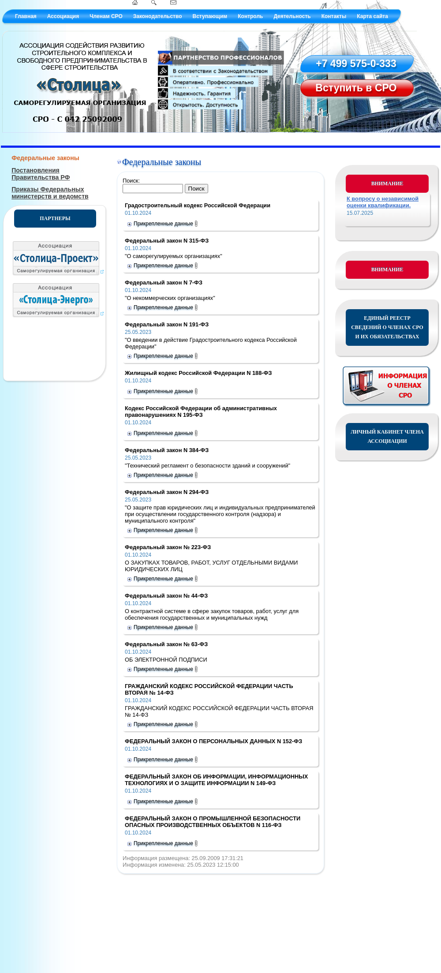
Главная (26, 16)
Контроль (250, 16)
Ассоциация (63, 16)
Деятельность (291, 16)
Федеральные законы (45, 157)
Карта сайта (372, 16)
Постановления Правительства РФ (40, 174)
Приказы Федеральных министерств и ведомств (50, 193)
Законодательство (157, 16)
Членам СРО (106, 16)
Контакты (334, 16)
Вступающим (209, 16)
